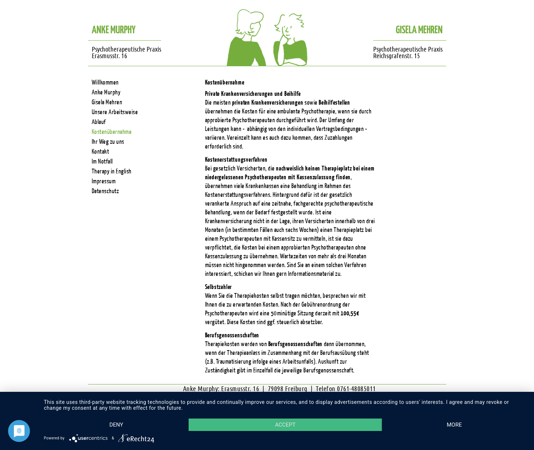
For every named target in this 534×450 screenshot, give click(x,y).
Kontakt (100, 151)
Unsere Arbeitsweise (115, 112)
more (454, 424)
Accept (285, 424)
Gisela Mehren (107, 102)
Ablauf (99, 122)
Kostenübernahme (112, 131)
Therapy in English (112, 171)
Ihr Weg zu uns (108, 141)
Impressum (104, 181)
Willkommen (105, 82)
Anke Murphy (106, 92)
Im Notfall (102, 161)
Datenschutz (105, 191)
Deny (116, 424)
